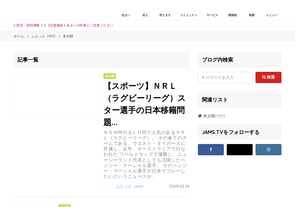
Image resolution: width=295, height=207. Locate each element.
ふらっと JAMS (129, 186)
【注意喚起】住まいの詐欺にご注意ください (78, 25)
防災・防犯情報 (27, 25)
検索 (268, 77)
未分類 (209, 115)
